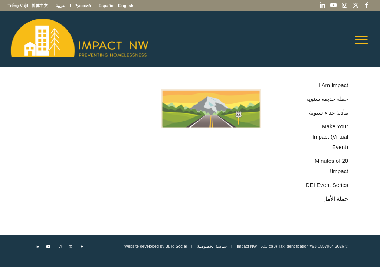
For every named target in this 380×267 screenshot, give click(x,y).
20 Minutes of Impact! (331, 166)
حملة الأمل (335, 198)
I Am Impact (333, 85)
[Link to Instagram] (344, 5)
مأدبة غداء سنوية (328, 112)
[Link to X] (355, 5)
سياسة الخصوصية (212, 246)
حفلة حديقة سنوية (327, 99)
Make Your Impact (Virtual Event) (330, 136)
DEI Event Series (327, 185)
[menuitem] (126, 5)
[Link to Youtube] (333, 5)
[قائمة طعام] (364, 39)
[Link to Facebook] (367, 5)
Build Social (176, 246)
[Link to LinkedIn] (322, 5)
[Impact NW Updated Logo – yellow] (79, 39)
